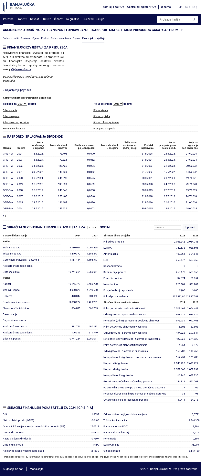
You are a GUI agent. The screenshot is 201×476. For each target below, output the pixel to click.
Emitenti (22, 19)
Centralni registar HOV (141, 6)
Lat (180, 6)
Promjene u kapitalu (14, 128)
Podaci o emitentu (61, 38)
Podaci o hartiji (11, 38)
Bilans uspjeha (11, 116)
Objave (76, 38)
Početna (8, 19)
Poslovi (45, 38)
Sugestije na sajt (13, 469)
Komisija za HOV (113, 6)
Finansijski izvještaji (93, 38)
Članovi (58, 19)
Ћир (187, 6)
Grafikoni (25, 38)
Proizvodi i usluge (93, 19)
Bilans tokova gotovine (16, 122)
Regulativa (72, 19)
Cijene (35, 38)
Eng (194, 6)
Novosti (34, 19)
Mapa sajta (37, 469)
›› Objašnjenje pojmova (17, 90)
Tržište (47, 19)
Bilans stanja (10, 110)
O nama (166, 6)
